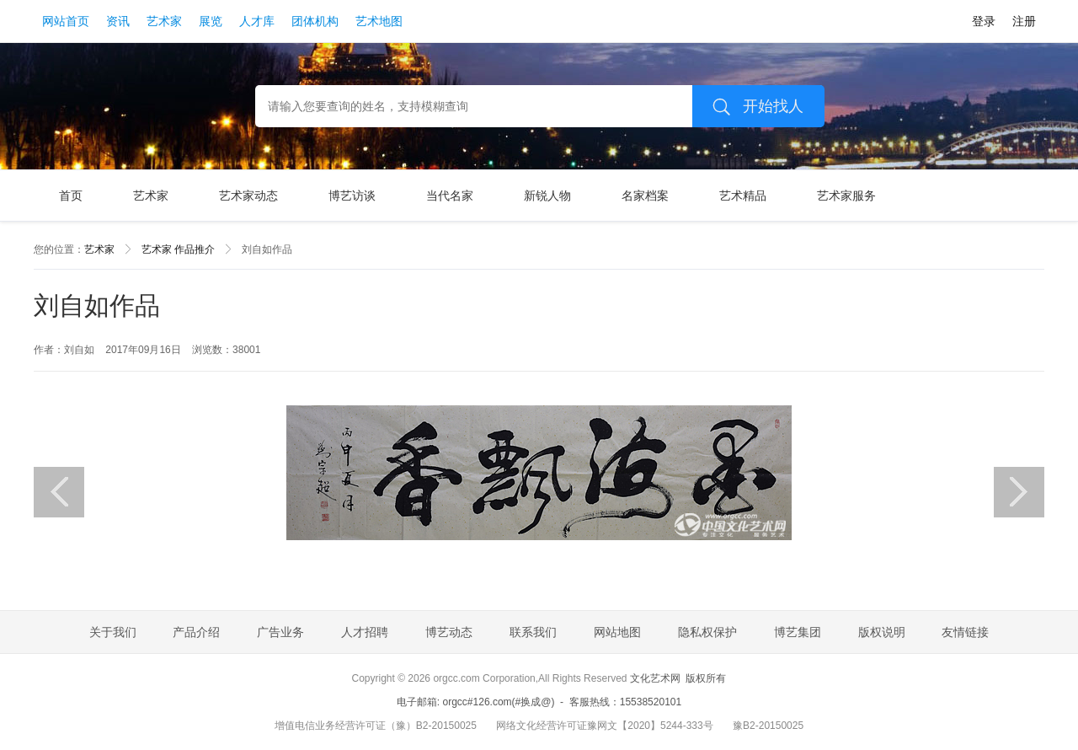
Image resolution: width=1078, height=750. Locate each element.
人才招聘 (364, 632)
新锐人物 (547, 195)
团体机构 (315, 21)
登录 (983, 21)
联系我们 (533, 632)
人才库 (257, 21)
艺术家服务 (846, 195)
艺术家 (164, 21)
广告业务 (280, 632)
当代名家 (449, 195)
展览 (210, 21)
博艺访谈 (352, 195)
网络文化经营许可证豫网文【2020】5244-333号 (604, 725)
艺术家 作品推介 (178, 249)
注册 (1024, 21)
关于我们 (112, 632)
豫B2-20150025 (768, 725)
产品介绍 (196, 632)
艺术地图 (379, 21)
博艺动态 (448, 632)
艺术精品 (742, 195)
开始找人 (752, 106)
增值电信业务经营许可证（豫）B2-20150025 (376, 725)
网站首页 (65, 21)
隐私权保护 (707, 632)
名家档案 (645, 195)
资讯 (118, 21)
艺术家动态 (248, 195)
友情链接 (965, 632)
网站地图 (617, 632)
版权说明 (881, 632)
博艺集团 (797, 632)
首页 (71, 195)
